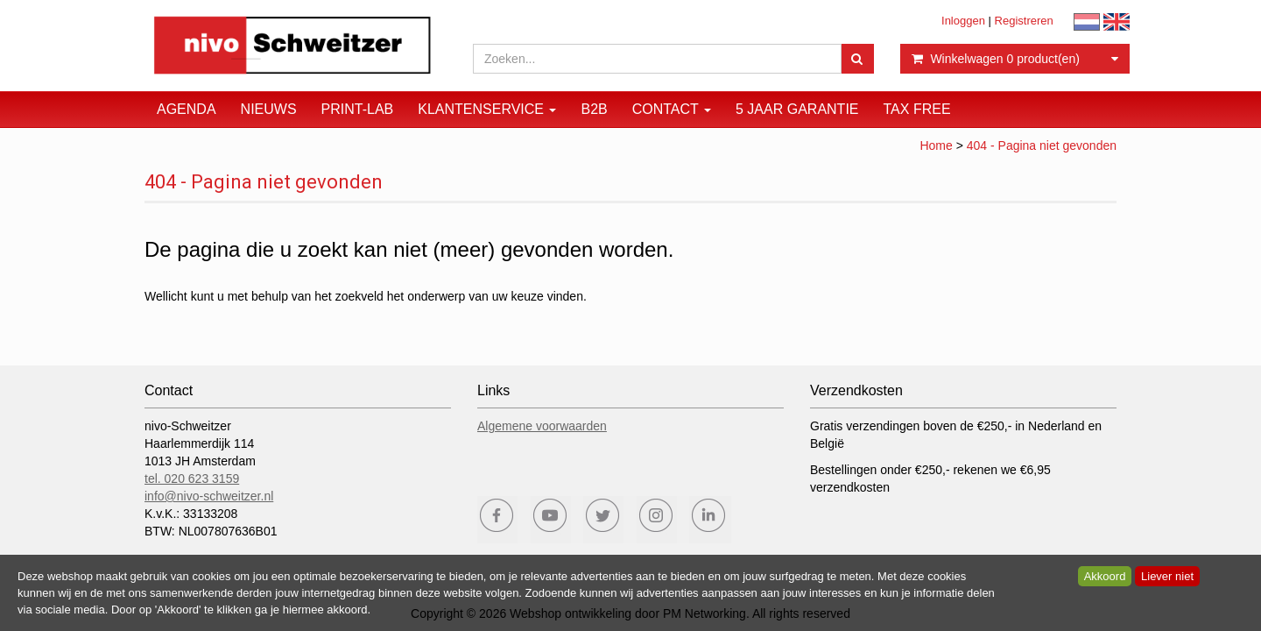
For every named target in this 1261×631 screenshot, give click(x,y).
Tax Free (917, 109)
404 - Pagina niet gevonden (1042, 145)
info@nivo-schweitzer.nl (208, 496)
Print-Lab (357, 109)
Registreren (1024, 20)
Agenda (186, 109)
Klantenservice (487, 109)
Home (935, 145)
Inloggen (963, 20)
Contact (671, 109)
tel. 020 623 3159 (191, 478)
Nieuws (269, 109)
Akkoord (1105, 576)
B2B (594, 109)
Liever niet (1167, 576)
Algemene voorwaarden (542, 426)
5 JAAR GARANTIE (797, 109)
